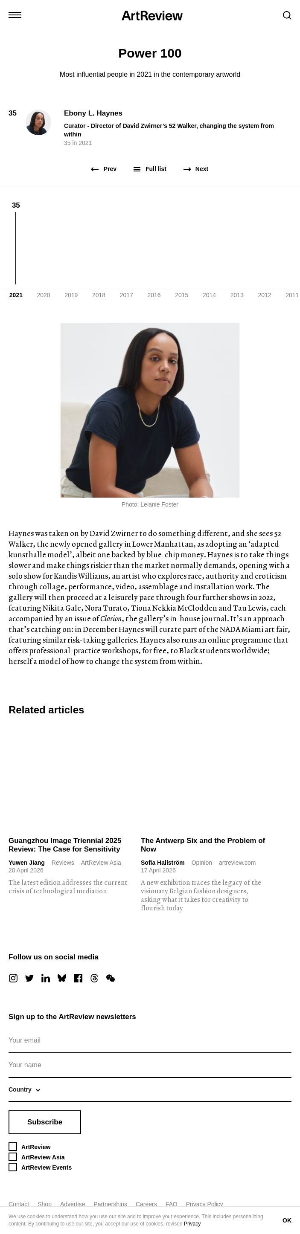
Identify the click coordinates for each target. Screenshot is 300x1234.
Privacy (192, 1224)
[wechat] (110, 978)
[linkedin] (46, 978)
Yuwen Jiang (27, 862)
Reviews (63, 862)
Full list (150, 169)
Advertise (72, 1204)
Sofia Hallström (163, 862)
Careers (146, 1204)
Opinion (202, 862)
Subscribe (44, 1122)
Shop (45, 1204)
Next (195, 169)
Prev (104, 169)
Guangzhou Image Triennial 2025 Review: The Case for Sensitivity (65, 845)
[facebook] (78, 978)
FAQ (172, 1204)
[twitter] (29, 978)
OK (287, 1220)
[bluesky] (62, 978)
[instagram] (13, 978)
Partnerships (110, 1204)
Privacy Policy (204, 1204)
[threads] (94, 978)
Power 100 (149, 53)
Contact (19, 1204)
